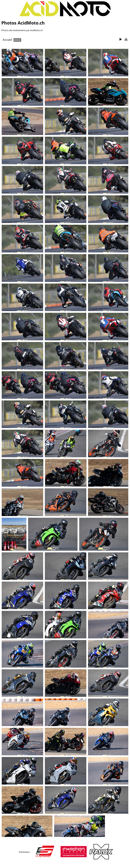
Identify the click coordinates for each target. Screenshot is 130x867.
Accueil (7, 40)
